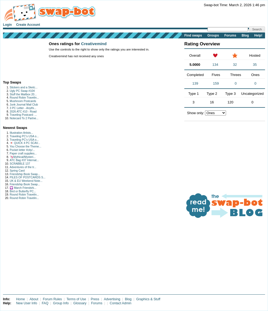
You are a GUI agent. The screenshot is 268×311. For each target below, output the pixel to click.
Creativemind (94, 43)
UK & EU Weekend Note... (26, 180)
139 (195, 83)
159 (216, 83)
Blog (245, 35)
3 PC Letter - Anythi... (23, 108)
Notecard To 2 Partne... (24, 118)
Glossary (80, 303)
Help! (258, 35)
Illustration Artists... (21, 132)
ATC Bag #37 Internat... (24, 160)
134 (215, 65)
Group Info (61, 303)
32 (235, 65)
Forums (230, 35)
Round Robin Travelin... (24, 97)
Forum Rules (52, 299)
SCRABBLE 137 (20, 163)
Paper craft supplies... (23, 153)
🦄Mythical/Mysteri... (23, 156)
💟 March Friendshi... (23, 187)
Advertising (112, 299)
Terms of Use (76, 299)
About (34, 299)
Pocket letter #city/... (22, 150)
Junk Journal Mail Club (24, 104)
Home (20, 299)
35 (255, 65)
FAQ (45, 303)
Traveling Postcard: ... (23, 114)
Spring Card (17, 170)
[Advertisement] (20, 58)
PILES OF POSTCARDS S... (27, 177)
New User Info (26, 303)
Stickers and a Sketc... (23, 87)
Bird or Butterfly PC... (23, 191)
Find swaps (193, 35)
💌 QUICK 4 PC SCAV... (25, 143)
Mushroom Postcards (23, 101)
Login (7, 25)
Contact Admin (120, 303)
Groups (213, 35)
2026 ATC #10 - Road (23, 111)
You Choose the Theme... (25, 146)
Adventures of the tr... (23, 167)
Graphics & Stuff (148, 299)
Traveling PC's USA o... (24, 136)
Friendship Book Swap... (25, 174)
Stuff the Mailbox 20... (23, 94)
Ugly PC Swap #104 (22, 90)
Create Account (28, 25)
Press (95, 299)
